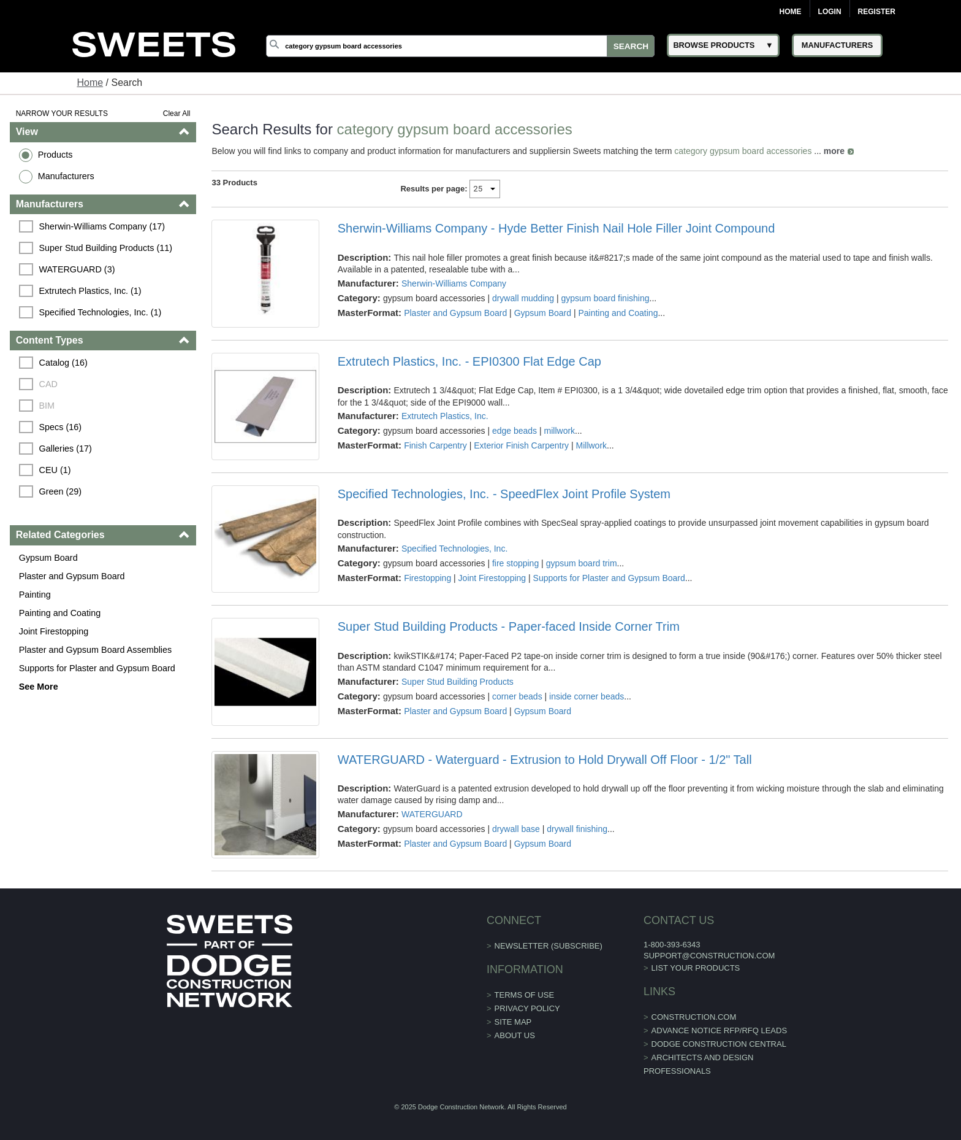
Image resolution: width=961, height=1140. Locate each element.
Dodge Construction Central (718, 1044)
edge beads (514, 431)
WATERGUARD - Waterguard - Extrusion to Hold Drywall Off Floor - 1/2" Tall (545, 759)
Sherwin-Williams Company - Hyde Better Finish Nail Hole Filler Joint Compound (556, 228)
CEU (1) (55, 470)
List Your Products (695, 967)
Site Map (513, 1021)
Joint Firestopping (54, 631)
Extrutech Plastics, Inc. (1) (90, 291)
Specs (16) (60, 427)
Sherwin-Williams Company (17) (102, 226)
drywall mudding (523, 298)
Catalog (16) (63, 363)
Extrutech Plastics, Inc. (444, 416)
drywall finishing (577, 829)
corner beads (517, 696)
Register (876, 11)
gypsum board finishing (605, 298)
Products (55, 155)
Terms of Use (525, 994)
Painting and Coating (60, 613)
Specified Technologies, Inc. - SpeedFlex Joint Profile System (504, 494)
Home (791, 11)
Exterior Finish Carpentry (521, 445)
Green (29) (60, 491)
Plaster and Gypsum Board (72, 576)
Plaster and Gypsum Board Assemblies (95, 650)
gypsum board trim (581, 563)
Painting (35, 594)
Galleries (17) (65, 448)
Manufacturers (66, 176)
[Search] (460, 46)
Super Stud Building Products (457, 682)
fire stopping (515, 563)
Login (829, 11)
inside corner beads (586, 696)
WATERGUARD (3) (77, 269)
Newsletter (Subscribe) (548, 945)
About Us (515, 1035)
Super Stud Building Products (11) (106, 248)
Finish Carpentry (435, 445)
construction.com (694, 1017)
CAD (48, 384)
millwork (559, 431)
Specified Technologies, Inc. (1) (100, 312)
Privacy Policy (527, 1008)
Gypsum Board (48, 558)
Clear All (177, 113)
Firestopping (427, 578)
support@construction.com (709, 955)
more (834, 151)
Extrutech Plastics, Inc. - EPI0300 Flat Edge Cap (469, 361)
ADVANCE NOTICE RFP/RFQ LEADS (719, 1030)
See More (38, 686)
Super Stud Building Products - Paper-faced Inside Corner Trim (509, 626)
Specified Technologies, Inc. (454, 548)
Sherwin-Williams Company (453, 283)
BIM (47, 405)
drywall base (516, 829)
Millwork (591, 445)
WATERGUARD (432, 814)
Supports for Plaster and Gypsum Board (97, 668)
